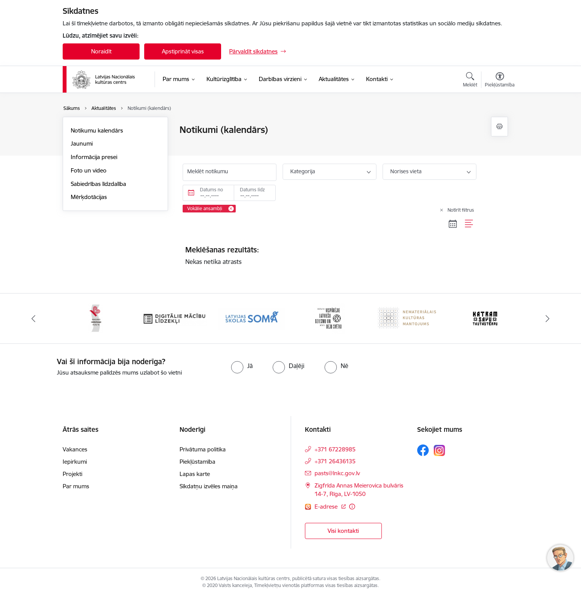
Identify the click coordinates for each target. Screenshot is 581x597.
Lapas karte (195, 474)
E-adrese (327, 506)
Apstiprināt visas (183, 51)
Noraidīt (101, 51)
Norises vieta (405, 171)
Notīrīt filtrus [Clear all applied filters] (461, 210)
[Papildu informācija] (352, 506)
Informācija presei (94, 157)
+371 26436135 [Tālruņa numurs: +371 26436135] (335, 461)
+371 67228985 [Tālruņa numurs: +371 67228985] (335, 449)
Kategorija (302, 171)
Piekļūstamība (197, 461)
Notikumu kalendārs (97, 130)
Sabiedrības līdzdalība (98, 183)
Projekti (72, 474)
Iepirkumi (75, 461)
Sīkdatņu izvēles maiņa (209, 486)
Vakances (75, 449)
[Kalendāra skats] (453, 224)
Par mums (76, 486)
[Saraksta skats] (469, 224)
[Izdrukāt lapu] (499, 126)
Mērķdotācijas (89, 197)
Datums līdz (252, 189)
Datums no (211, 189)
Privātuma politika (203, 449)
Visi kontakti (343, 530)
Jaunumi (82, 143)
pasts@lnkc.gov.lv (337, 473)
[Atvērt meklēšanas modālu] (470, 80)
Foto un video (89, 170)
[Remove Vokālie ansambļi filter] (231, 208)
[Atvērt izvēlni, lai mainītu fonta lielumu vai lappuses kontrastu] (499, 80)
